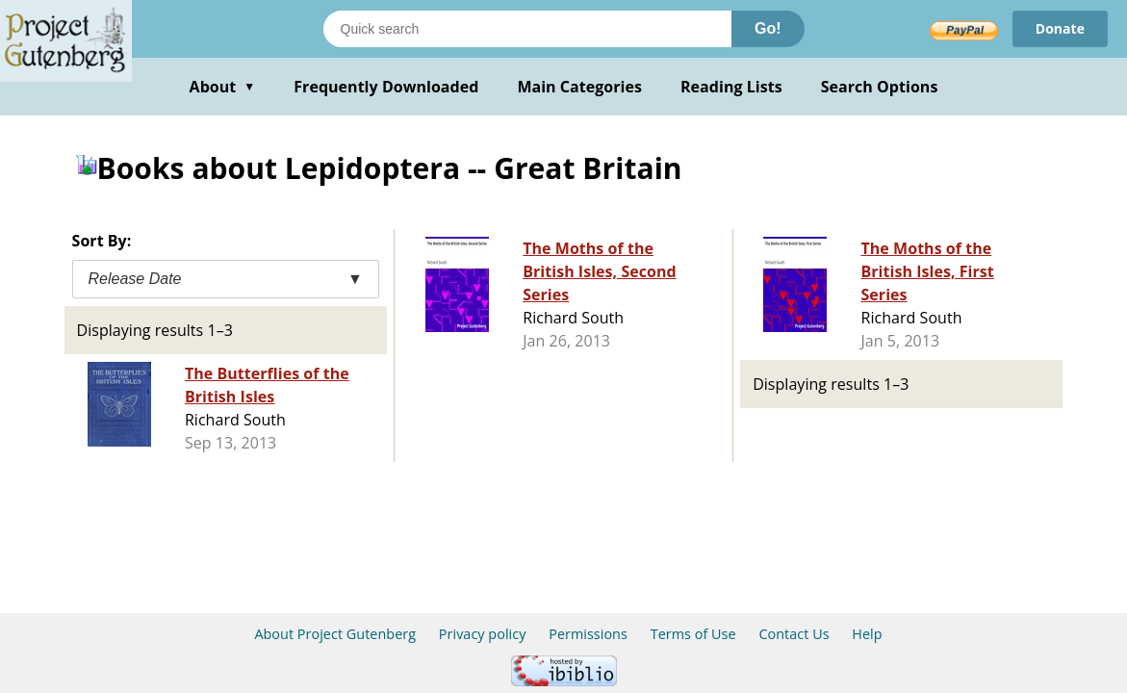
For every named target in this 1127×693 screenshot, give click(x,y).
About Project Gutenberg (335, 634)
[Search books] (527, 29)
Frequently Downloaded (386, 86)
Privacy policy (482, 634)
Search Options (879, 86)
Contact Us (793, 634)
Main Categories (579, 86)
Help (867, 634)
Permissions (588, 634)
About (223, 86)
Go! (768, 28)
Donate (1060, 28)
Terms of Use (693, 634)
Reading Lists (731, 86)
